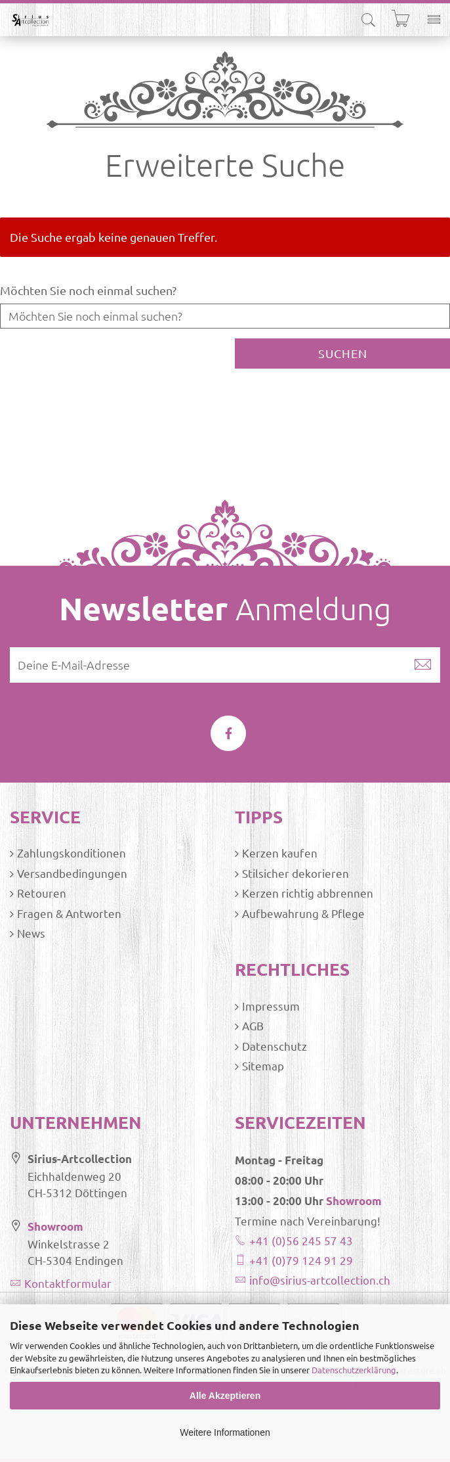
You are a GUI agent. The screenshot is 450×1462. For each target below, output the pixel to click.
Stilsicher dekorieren (295, 873)
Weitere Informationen (225, 1432)
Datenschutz (274, 1046)
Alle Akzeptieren (225, 1395)
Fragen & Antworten (69, 913)
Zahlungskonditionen (71, 852)
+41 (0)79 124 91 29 (301, 1260)
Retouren (41, 893)
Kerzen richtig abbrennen (307, 893)
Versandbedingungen (72, 873)
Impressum (271, 1006)
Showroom (55, 1226)
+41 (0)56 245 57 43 (301, 1240)
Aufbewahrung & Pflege (303, 913)
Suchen (342, 353)
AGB (253, 1025)
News (31, 933)
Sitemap (263, 1065)
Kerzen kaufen (279, 852)
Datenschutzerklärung (354, 1369)
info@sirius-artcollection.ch (319, 1280)
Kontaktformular (68, 1283)
